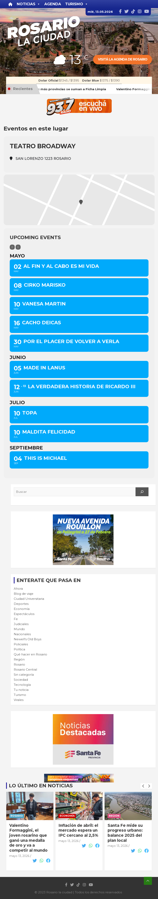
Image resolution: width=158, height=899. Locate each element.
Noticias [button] (28, 4)
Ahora (18, 588)
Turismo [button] (76, 4)
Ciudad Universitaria (29, 599)
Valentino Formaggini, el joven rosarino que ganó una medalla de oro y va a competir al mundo (28, 838)
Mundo (19, 629)
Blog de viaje (23, 594)
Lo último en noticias (41, 786)
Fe (16, 619)
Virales (18, 700)
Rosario (19, 664)
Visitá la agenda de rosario (122, 59)
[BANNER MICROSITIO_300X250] (83, 716)
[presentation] (143, 786)
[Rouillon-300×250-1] (83, 516)
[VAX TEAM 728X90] (79, 776)
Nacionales (22, 634)
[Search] (142, 491)
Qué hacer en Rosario (30, 654)
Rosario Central (25, 669)
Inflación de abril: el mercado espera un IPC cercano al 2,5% (78, 830)
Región (19, 659)
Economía (22, 609)
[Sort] (18, 247)
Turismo (20, 695)
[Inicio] (10, 4)
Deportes (21, 604)
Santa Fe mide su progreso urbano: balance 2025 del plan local (125, 833)
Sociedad (21, 680)
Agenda (52, 4)
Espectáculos (24, 614)
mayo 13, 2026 (19, 856)
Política (19, 649)
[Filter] (12, 247)
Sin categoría (24, 674)
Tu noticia (21, 690)
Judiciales (21, 624)
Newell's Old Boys (27, 639)
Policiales (21, 644)
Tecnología (22, 685)
